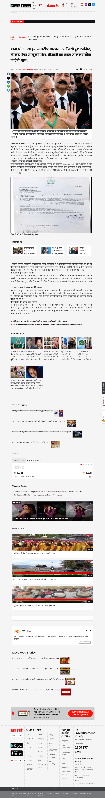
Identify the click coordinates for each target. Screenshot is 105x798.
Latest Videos (18, 528)
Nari (63, 759)
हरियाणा (40, 735)
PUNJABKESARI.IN (79, 794)
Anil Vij (42, 492)
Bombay (47, 789)
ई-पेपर (29, 735)
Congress (33, 492)
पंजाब (29, 756)
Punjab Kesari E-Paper (47, 714)
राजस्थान (41, 752)
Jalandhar (61, 789)
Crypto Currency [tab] (34, 460)
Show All (15, 453)
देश (28, 743)
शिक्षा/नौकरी (53, 750)
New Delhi (24, 789)
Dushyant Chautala (73, 492)
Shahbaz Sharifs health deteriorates (66, 325)
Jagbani (65, 741)
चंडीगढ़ (29, 760)
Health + (52, 739)
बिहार (40, 743)
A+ (90, 69)
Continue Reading (85, 642)
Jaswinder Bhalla (19, 492)
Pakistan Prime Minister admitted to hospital (30, 325)
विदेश (29, 747)
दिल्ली (29, 752)
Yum (63, 763)
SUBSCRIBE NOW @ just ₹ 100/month (80, 713)
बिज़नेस (40, 756)
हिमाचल (29, 769)
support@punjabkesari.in (85, 783)
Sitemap (50, 793)
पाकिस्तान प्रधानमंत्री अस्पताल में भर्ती (25, 321)
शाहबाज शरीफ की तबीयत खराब (54, 321)
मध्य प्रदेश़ (41, 739)
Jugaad (65, 767)
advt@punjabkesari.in (83, 739)
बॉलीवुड (51, 735)
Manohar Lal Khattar (55, 492)
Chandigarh (32, 789)
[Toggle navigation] (14, 14)
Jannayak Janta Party (42, 495)
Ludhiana (41, 789)
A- (85, 69)
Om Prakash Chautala (21, 495)
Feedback (22, 793)
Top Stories (19, 405)
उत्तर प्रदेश (30, 765)
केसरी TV (30, 739)
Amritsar (54, 789)
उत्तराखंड (40, 747)
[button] (18, 511)
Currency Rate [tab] (19, 460)
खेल (39, 760)
